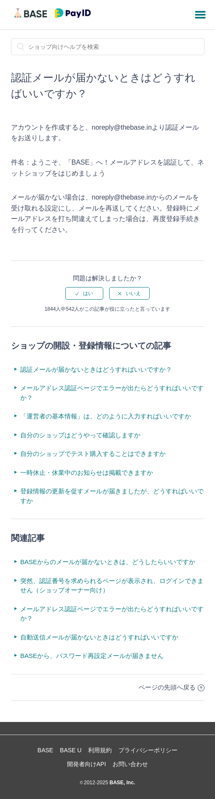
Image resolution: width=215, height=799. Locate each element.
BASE (45, 750)
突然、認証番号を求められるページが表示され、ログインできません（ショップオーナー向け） (112, 585)
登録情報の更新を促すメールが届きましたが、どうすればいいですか (112, 495)
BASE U (70, 750)
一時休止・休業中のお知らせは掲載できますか (86, 472)
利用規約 (100, 750)
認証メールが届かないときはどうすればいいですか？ (96, 369)
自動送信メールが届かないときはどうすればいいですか (99, 637)
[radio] (84, 293)
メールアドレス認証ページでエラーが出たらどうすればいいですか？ (112, 392)
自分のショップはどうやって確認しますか (80, 435)
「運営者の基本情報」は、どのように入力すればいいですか (105, 416)
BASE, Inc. (121, 783)
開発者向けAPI (86, 764)
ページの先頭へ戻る (171, 687)
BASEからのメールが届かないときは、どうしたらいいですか (107, 561)
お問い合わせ (130, 764)
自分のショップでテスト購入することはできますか (93, 453)
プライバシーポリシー (147, 750)
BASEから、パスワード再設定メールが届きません (92, 655)
